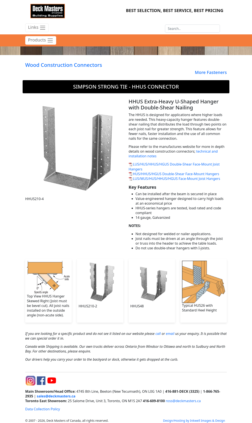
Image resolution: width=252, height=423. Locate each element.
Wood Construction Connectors (63, 64)
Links (37, 28)
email (170, 333)
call (158, 333)
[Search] (192, 29)
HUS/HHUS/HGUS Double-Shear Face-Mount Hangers (176, 174)
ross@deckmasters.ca (183, 400)
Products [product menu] (40, 40)
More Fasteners (211, 72)
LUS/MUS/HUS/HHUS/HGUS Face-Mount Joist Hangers (176, 178)
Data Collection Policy (42, 409)
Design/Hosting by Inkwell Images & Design (194, 420)
